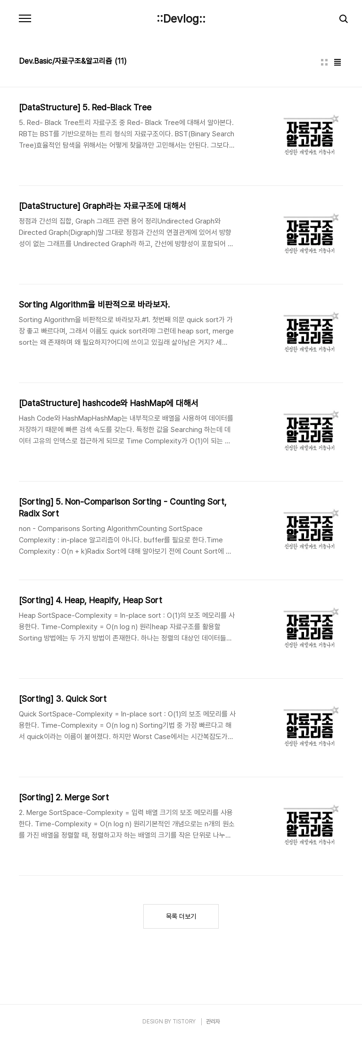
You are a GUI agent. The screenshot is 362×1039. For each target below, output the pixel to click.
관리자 (213, 1021)
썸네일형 (324, 62)
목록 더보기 (181, 916)
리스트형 (337, 62)
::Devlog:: (181, 19)
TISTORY (184, 1021)
